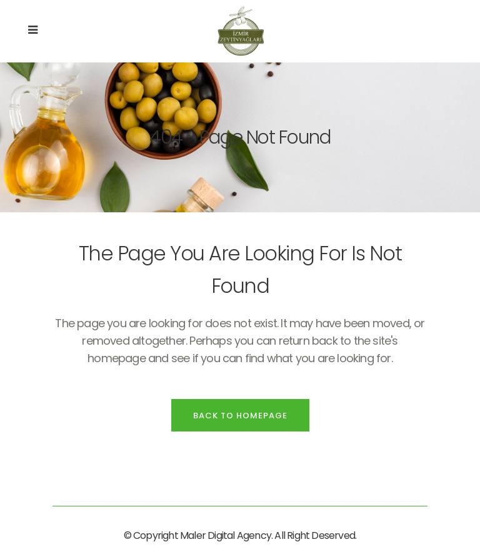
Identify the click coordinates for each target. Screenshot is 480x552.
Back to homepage (240, 415)
